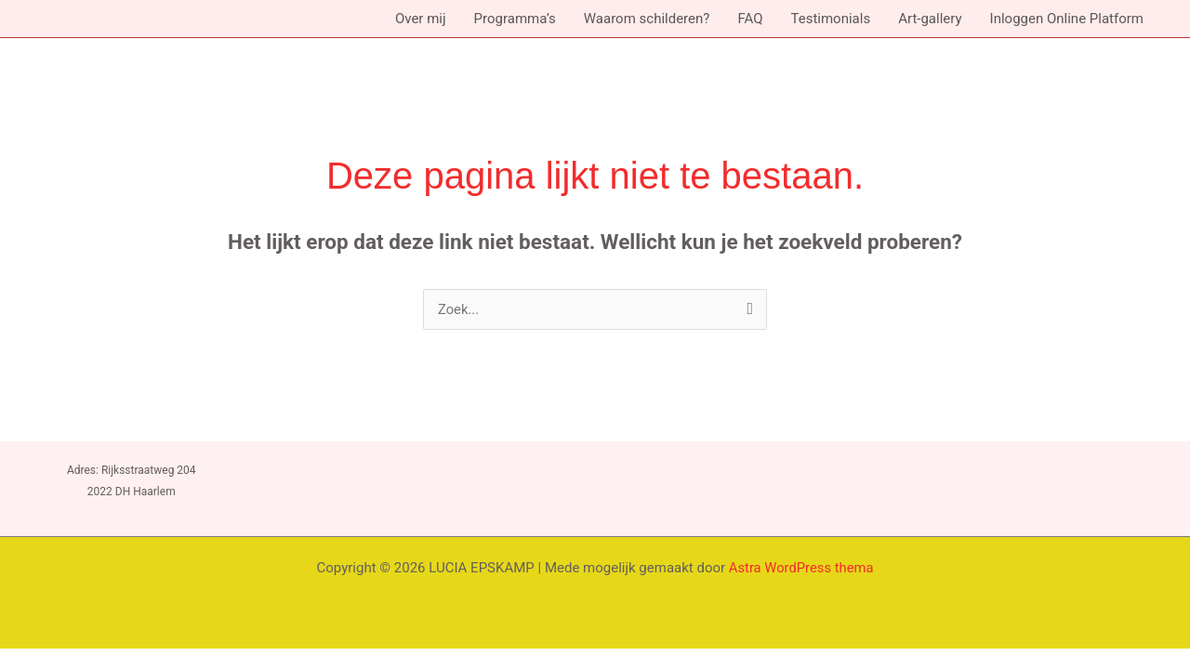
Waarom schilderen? (647, 18)
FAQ (749, 18)
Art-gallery (929, 18)
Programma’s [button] (515, 18)
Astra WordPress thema (801, 567)
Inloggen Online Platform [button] (1067, 18)
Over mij (420, 18)
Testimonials (830, 18)
